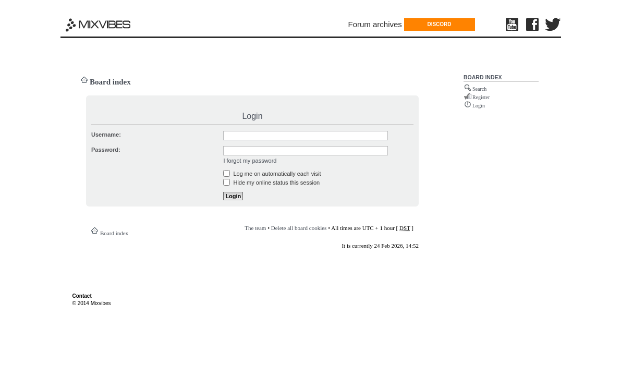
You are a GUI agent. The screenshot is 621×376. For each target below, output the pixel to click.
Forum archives (375, 24)
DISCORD (439, 24)
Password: (105, 150)
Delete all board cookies (299, 228)
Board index (110, 82)
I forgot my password (249, 160)
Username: (106, 134)
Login (478, 105)
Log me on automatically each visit (272, 174)
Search (479, 89)
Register (481, 97)
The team (255, 228)
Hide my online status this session (271, 182)
